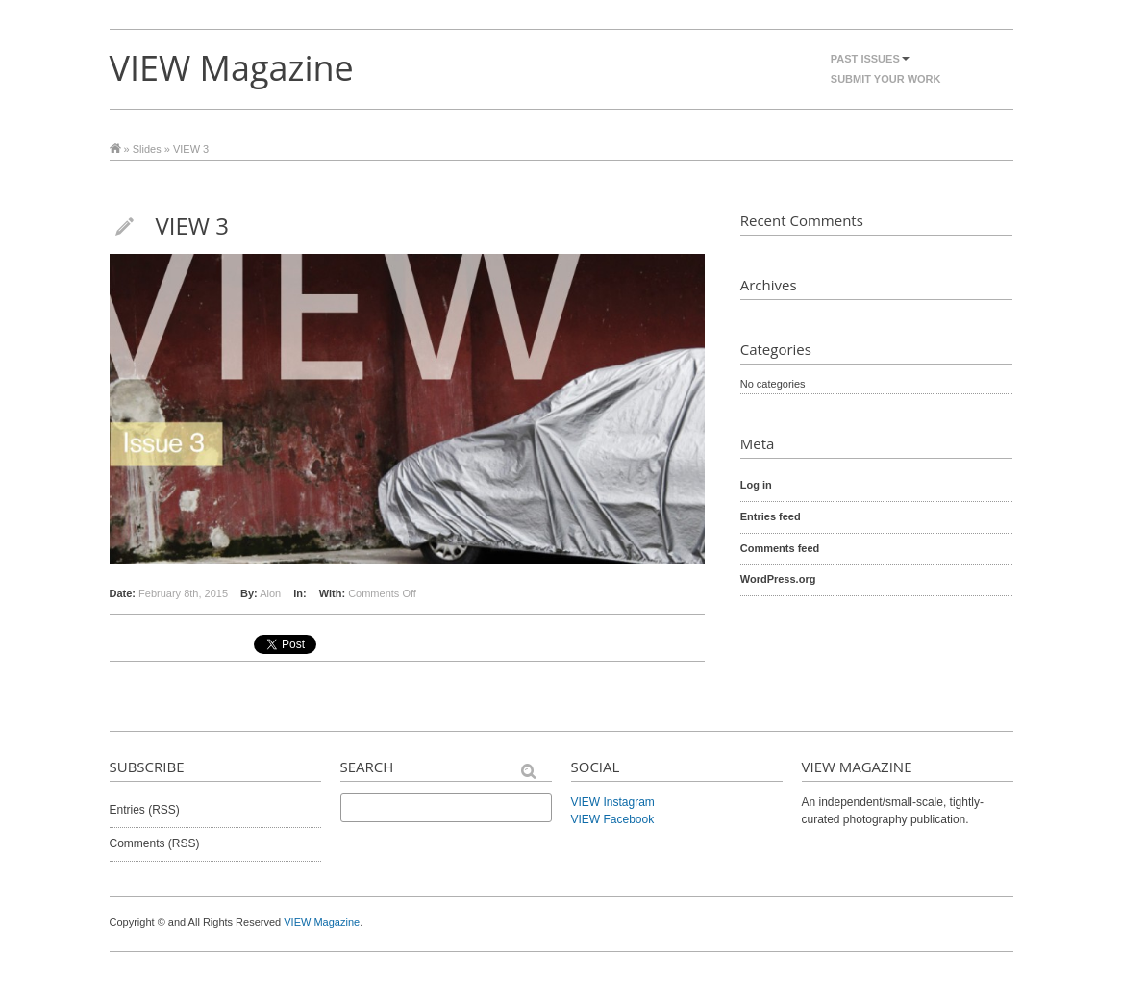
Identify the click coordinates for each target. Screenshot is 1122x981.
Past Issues (870, 58)
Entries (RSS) (145, 810)
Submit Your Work (886, 79)
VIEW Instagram (613, 802)
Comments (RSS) (155, 843)
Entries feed (770, 516)
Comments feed (780, 548)
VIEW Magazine (232, 67)
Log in (756, 484)
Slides (147, 149)
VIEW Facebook (613, 819)
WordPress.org (778, 579)
